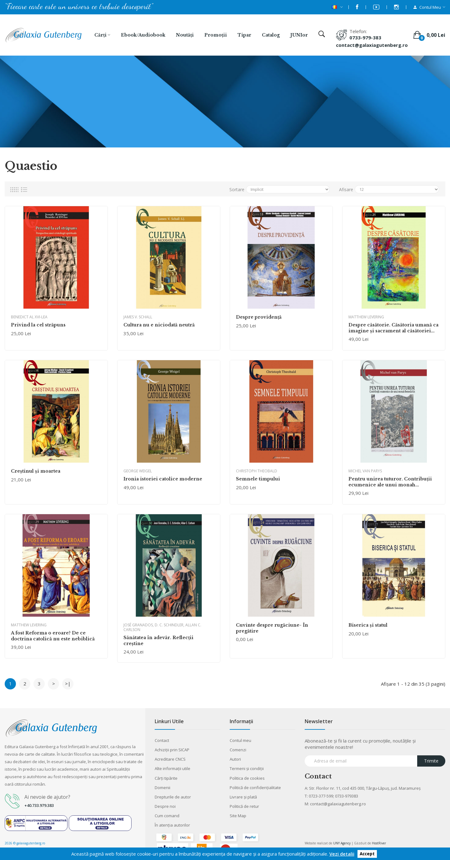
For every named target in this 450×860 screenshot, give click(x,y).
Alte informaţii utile (172, 768)
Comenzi (238, 750)
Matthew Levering (366, 317)
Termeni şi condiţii (247, 768)
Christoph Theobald (256, 471)
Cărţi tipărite (166, 778)
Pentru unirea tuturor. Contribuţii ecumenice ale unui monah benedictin (390, 481)
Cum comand (167, 815)
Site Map (238, 815)
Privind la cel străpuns (38, 325)
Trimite (431, 761)
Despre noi (165, 806)
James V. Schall (137, 317)
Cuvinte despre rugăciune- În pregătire (272, 628)
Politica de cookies (247, 778)
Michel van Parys (365, 471)
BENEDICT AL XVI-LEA (29, 317)
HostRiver (379, 843)
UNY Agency (342, 843)
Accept (367, 854)
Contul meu (240, 740)
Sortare (236, 189)
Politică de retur (244, 806)
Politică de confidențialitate (255, 787)
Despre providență (259, 317)
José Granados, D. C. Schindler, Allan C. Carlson (162, 627)
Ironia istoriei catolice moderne (162, 479)
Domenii (162, 787)
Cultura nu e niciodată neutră (159, 325)
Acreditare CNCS (170, 759)
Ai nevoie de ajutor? (47, 796)
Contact (162, 740)
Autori (235, 759)
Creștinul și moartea (35, 471)
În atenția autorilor (172, 825)
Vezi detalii (341, 854)
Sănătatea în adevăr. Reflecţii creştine (158, 640)
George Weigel (137, 471)
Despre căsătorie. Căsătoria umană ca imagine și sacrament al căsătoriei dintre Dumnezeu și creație (393, 327)
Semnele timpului (258, 479)
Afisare (346, 189)
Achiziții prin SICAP (172, 750)
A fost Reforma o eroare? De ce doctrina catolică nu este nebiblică (53, 635)
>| (68, 683)
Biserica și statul (368, 625)
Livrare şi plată (243, 797)
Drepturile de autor (173, 797)
